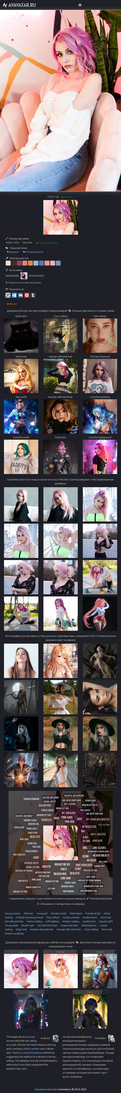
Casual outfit (105, 921)
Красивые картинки (46, 1089)
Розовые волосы (33, 252)
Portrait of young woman (29, 917)
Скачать (67, 197)
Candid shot (88, 921)
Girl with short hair (47, 925)
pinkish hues (18, 1064)
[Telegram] (14, 294)
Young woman (12, 913)
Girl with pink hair (14, 921)
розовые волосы (47, 479)
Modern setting (70, 921)
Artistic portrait (70, 917)
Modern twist (89, 917)
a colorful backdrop (32, 1052)
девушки (51, 636)
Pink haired (75, 913)
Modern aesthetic (14, 933)
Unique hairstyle (69, 925)
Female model (58, 913)
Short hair (105, 917)
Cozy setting (91, 929)
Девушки (13, 252)
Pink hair (28, 913)
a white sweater (30, 1048)
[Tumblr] (33, 294)
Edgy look (21, 929)
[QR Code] (8, 294)
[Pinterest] (26, 294)
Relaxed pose (89, 925)
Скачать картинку (47, 243)
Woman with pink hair (41, 929)
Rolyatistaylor (36, 275)
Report (12, 304)
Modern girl (27, 925)
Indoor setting (34, 921)
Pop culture (53, 917)
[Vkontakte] (20, 294)
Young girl (42, 913)
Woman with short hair (68, 929)
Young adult (11, 925)
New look (106, 929)
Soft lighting (52, 921)
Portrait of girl (93, 913)
